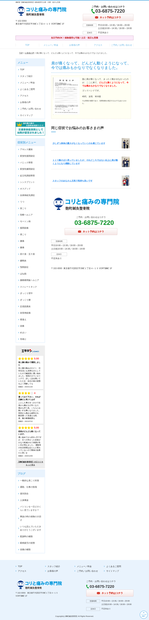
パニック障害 (26, 162)
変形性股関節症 (27, 156)
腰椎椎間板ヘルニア (29, 280)
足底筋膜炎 (25, 306)
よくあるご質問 (27, 89)
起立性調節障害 (27, 175)
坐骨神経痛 (25, 313)
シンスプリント (27, 182)
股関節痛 (24, 228)
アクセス (98, 45)
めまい (23, 332)
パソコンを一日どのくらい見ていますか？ (30, 508)
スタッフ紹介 (26, 76)
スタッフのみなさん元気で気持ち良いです (72, 181)
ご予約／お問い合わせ (121, 45)
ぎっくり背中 (26, 293)
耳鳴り (23, 339)
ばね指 (23, 274)
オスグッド (25, 189)
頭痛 (22, 326)
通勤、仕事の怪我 (28, 487)
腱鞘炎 (23, 261)
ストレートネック (28, 287)
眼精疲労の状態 (27, 543)
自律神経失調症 (27, 195)
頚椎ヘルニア (26, 215)
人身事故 (24, 500)
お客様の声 (74, 45)
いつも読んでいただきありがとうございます (30, 528)
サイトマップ (26, 115)
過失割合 (24, 493)
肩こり (23, 234)
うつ (22, 202)
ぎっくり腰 (25, 300)
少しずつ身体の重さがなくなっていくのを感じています (78, 143)
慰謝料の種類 (26, 536)
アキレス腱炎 (26, 149)
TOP (27, 45)
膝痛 (22, 247)
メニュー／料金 (51, 45)
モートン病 (25, 221)
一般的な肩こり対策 (29, 480)
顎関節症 (24, 267)
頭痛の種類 (25, 549)
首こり (23, 208)
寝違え (23, 319)
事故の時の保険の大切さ (30, 518)
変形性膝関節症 (27, 169)
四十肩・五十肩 (27, 254)
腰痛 (22, 241)
